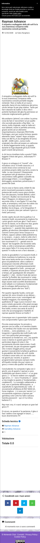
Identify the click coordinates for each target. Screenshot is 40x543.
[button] (37, 3)
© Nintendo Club (9, 534)
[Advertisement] (20, 56)
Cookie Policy (20, 537)
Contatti (20, 534)
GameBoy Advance (12, 429)
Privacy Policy (31, 534)
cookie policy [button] (17, 13)
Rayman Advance (11, 426)
